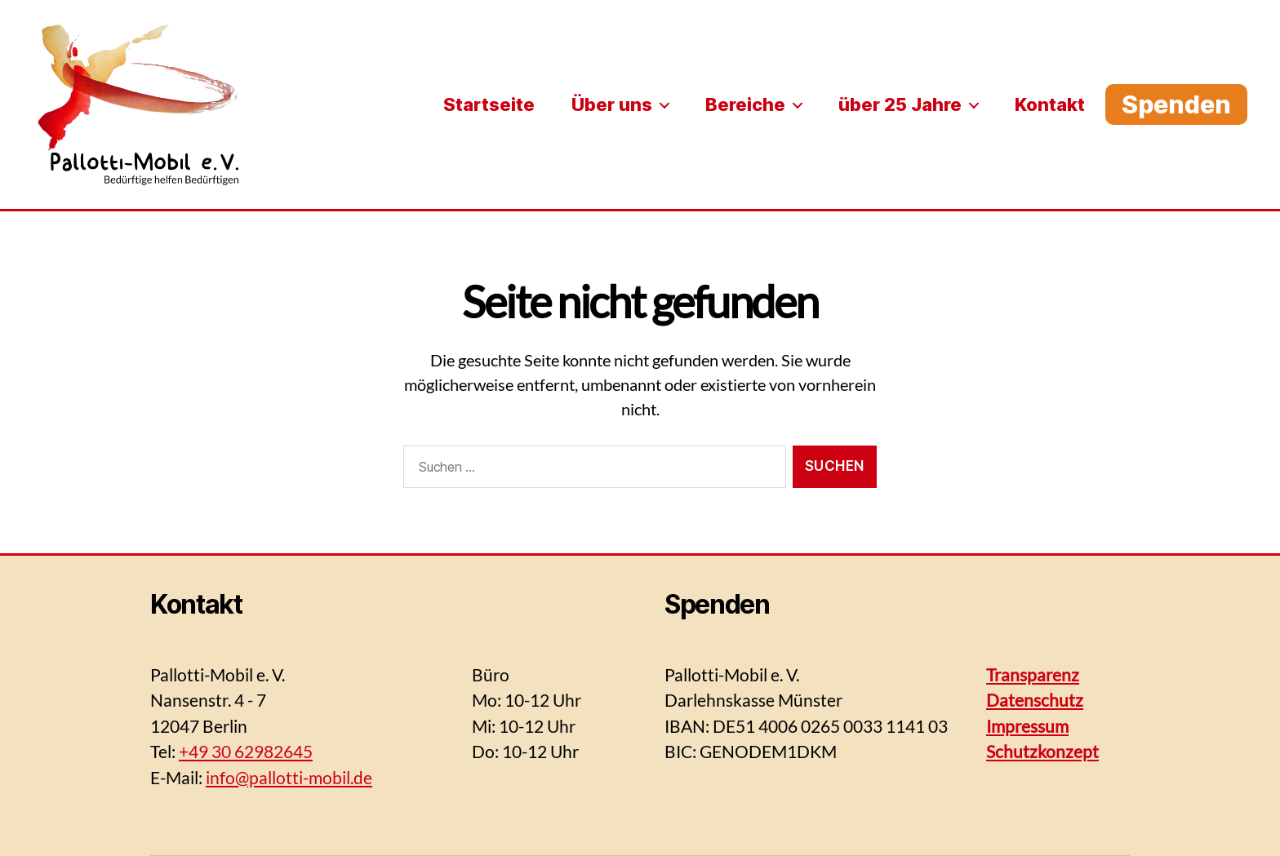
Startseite (489, 104)
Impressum (1027, 726)
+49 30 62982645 (246, 751)
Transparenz (1032, 674)
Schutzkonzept (1042, 751)
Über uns (611, 104)
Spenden (1176, 104)
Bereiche (745, 104)
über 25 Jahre (900, 104)
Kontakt (1050, 104)
